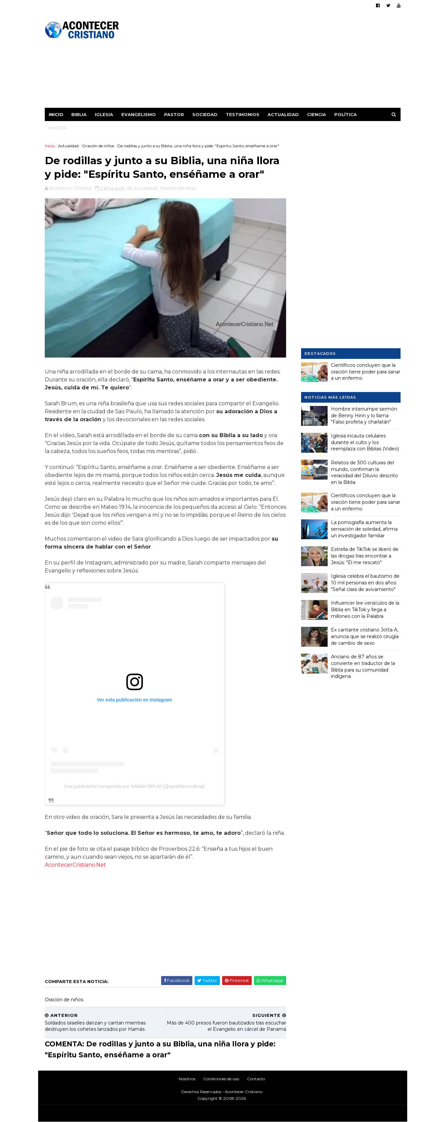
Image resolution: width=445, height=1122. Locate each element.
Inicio (56, 114)
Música (58, 127)
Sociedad (205, 114)
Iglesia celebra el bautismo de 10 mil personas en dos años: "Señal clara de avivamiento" (365, 582)
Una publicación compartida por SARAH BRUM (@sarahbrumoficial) (134, 786)
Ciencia (316, 114)
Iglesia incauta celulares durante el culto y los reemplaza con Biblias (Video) (365, 442)
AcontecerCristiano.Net (75, 865)
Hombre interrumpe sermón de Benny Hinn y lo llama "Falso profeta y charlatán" (364, 415)
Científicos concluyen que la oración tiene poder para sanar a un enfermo (365, 371)
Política (345, 114)
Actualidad (283, 114)
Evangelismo (138, 114)
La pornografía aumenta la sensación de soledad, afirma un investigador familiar (364, 528)
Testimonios (242, 114)
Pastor (174, 114)
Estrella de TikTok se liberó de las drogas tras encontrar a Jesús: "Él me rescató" (365, 555)
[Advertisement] (280, 61)
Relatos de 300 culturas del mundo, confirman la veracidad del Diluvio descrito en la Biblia (364, 472)
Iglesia (104, 114)
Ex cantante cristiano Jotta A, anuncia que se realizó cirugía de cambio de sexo (365, 636)
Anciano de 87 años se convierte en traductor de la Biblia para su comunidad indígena (363, 666)
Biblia (79, 114)
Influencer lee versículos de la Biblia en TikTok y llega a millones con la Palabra (365, 609)
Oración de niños (98, 145)
